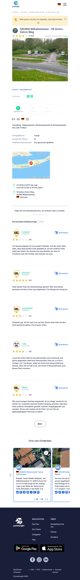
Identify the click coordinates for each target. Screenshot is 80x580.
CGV (38, 569)
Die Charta (36, 529)
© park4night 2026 (20, 576)
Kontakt (47, 109)
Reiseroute (18, 109)
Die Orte (23, 12)
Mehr (40, 424)
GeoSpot (54, 537)
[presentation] (15, 60)
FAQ (34, 540)
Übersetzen (61, 232)
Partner (54, 532)
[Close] (65, 19)
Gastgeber (36, 534)
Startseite (15, 12)
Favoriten (33, 109)
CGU (32, 569)
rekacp (65, 36)
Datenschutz (47, 569)
